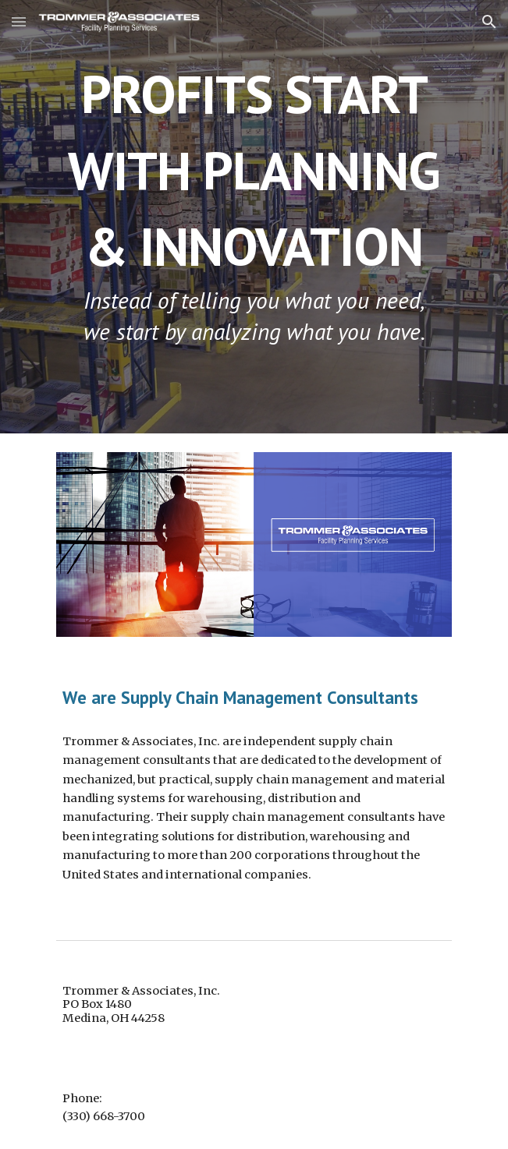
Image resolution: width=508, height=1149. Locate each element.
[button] (18, 21)
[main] (254, 217)
